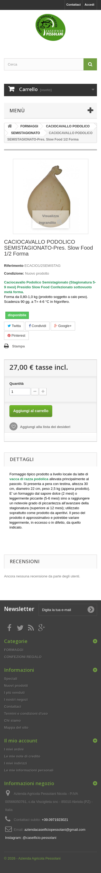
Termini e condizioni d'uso (26, 714)
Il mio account (20, 740)
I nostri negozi (16, 700)
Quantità (16, 384)
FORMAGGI (13, 650)
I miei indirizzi (15, 763)
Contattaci (73, 4)
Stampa (18, 346)
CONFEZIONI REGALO (22, 657)
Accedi (89, 4)
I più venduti (14, 693)
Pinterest (16, 335)
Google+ (63, 326)
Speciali (10, 679)
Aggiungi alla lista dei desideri (44, 427)
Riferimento (13, 266)
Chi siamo (12, 720)
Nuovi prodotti (16, 686)
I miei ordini (14, 749)
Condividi (37, 326)
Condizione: (14, 273)
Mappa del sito (16, 727)
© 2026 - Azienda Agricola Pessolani (32, 858)
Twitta (14, 326)
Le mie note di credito (22, 756)
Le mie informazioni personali (28, 770)
